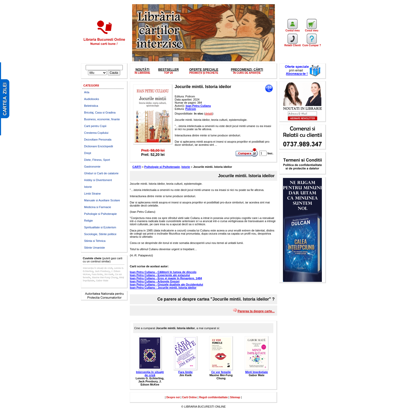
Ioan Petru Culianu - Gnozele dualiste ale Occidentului (166, 284)
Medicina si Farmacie (97, 207)
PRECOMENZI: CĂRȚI (247, 69)
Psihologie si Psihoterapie (100, 213)
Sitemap (235, 397)
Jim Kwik (108, 274)
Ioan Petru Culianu (198, 105)
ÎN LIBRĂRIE (142, 72)
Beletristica (91, 105)
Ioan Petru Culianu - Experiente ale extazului (160, 275)
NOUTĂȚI (142, 69)
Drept (87, 153)
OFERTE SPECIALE (203, 69)
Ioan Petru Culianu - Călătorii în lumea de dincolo (163, 272)
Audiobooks (91, 99)
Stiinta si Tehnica (94, 240)
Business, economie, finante (102, 119)
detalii (209, 113)
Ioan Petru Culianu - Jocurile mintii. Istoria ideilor (163, 287)
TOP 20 (168, 72)
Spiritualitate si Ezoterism (100, 227)
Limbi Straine (92, 193)
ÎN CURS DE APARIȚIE (247, 72)
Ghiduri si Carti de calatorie (101, 173)
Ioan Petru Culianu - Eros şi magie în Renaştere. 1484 (166, 278)
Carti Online (189, 397)
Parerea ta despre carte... (256, 311)
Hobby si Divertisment (98, 180)
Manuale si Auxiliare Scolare (102, 200)
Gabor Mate (102, 280)
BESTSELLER (168, 69)
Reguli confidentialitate (213, 397)
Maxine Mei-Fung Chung (105, 277)
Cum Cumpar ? (311, 44)
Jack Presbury (102, 271)
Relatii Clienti (292, 44)
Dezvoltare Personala (97, 139)
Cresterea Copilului (96, 132)
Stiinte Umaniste (94, 247)
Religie (88, 220)
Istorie (88, 186)
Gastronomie (92, 166)
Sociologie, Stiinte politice (100, 234)
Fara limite (97, 274)
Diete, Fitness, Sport (97, 159)
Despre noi (173, 397)
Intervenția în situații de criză (97, 268)
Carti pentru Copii (95, 126)
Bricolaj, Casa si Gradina (100, 112)
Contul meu (293, 29)
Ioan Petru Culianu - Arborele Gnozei (155, 281)
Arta (86, 92)
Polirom (190, 108)
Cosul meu (311, 29)
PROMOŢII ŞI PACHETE (203, 72)
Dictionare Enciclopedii (98, 146)
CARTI (136, 166)
